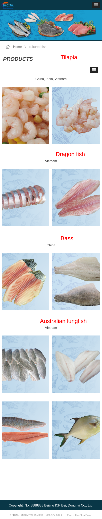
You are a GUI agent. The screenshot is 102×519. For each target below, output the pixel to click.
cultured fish (37, 47)
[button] (96, 5)
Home (17, 47)
